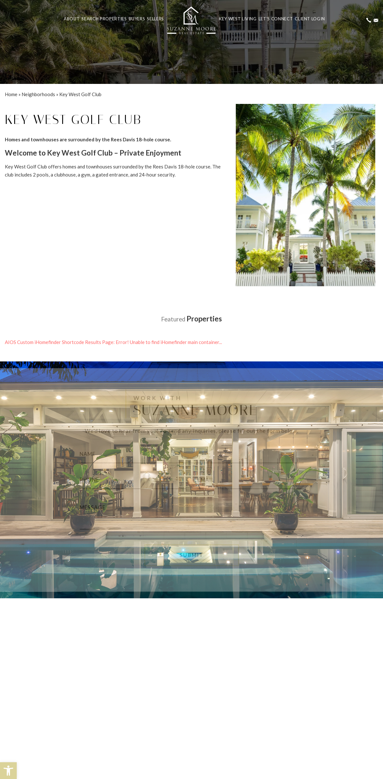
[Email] (253, 480)
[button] (8, 770)
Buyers (137, 18)
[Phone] (129, 480)
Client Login (310, 18)
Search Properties (104, 18)
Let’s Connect (276, 18)
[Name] (191, 452)
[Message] (191, 515)
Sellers (155, 18)
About (72, 18)
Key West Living (238, 18)
